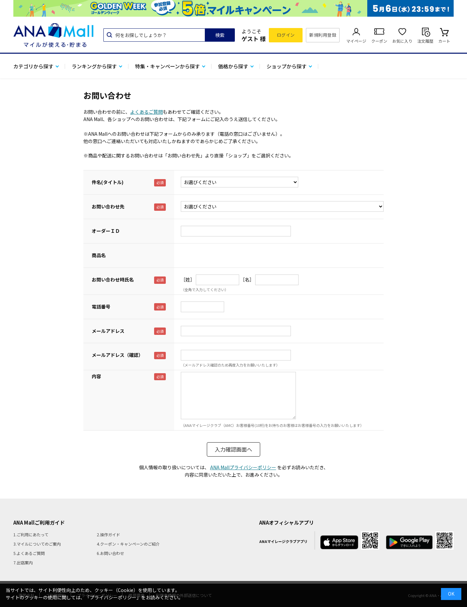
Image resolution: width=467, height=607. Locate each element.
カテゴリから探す (33, 66)
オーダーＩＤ (106, 230)
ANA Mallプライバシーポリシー (243, 467)
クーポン (379, 41)
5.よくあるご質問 (29, 553)
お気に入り (402, 41)
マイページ (356, 41)
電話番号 (101, 306)
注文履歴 (425, 41)
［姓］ (188, 279)
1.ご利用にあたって (30, 534)
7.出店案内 (23, 562)
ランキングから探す (94, 66)
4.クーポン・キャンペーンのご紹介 (128, 544)
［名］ (247, 279)
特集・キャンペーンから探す (167, 66)
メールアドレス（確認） (117, 355)
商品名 (99, 255)
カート (444, 41)
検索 (219, 35)
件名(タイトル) (107, 182)
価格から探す (233, 66)
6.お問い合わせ (110, 553)
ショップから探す (287, 66)
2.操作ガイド (108, 534)
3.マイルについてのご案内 (37, 544)
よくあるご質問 (146, 111)
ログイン (286, 35)
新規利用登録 (322, 35)
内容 (96, 376)
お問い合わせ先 (108, 206)
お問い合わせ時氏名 (113, 279)
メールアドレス (108, 331)
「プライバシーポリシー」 (113, 597)
